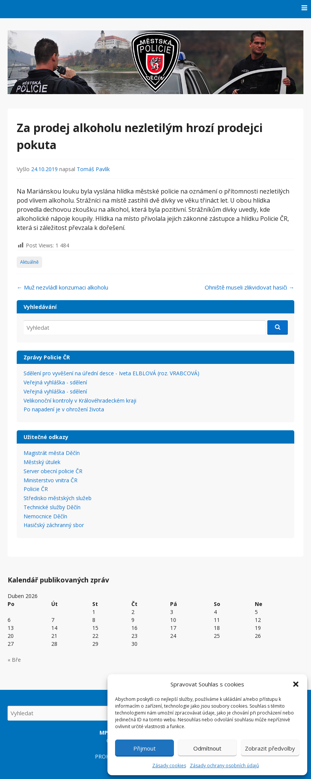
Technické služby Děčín (52, 507)
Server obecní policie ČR (53, 471)
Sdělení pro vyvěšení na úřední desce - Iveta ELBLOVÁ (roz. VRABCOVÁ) (111, 373)
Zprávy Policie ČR (47, 357)
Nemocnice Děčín (45, 516)
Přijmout (144, 748)
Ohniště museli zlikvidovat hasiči (249, 287)
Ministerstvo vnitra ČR (50, 480)
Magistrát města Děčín (52, 452)
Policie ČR (36, 489)
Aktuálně (29, 262)
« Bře (14, 659)
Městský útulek (42, 462)
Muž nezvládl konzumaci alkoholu (62, 287)
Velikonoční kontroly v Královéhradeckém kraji (80, 400)
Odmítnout (207, 748)
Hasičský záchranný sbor (54, 525)
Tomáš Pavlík (93, 169)
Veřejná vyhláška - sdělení (55, 382)
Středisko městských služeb (58, 498)
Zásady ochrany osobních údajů (224, 765)
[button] (296, 684)
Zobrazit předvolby (270, 748)
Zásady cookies (169, 765)
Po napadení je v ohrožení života (64, 409)
